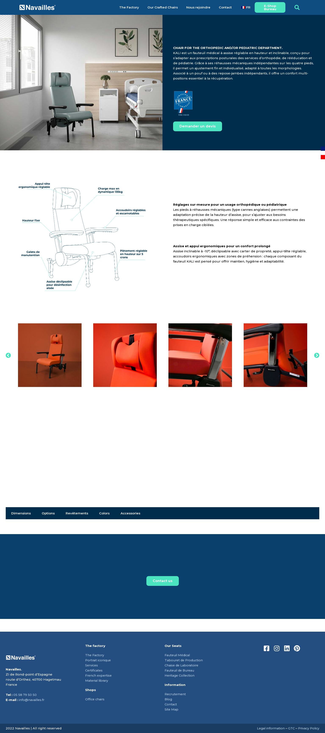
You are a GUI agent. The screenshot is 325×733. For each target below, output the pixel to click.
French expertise (99, 675)
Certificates (94, 670)
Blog (169, 699)
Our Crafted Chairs (162, 7)
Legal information (268, 728)
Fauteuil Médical (178, 655)
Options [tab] (48, 513)
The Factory (129, 7)
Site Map (172, 709)
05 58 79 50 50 (25, 695)
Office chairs (95, 699)
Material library (97, 681)
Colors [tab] (104, 513)
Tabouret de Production (185, 660)
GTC (290, 728)
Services (92, 665)
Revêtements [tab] (77, 513)
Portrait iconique (98, 660)
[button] (297, 7)
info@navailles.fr (32, 700)
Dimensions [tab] (21, 513)
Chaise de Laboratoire (183, 665)
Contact (225, 7)
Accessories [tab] (130, 513)
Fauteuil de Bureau (181, 670)
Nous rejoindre (198, 7)
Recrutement (176, 694)
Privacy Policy (308, 728)
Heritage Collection (181, 675)
